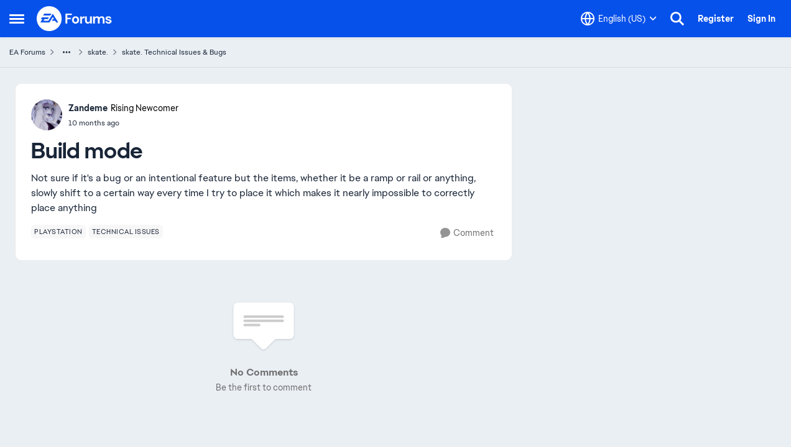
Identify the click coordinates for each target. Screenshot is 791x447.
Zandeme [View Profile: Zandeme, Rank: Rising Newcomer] (88, 108)
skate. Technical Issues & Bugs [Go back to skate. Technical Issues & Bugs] (174, 52)
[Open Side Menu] (16, 18)
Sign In (761, 18)
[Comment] (467, 233)
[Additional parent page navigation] (66, 52)
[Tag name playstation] (58, 231)
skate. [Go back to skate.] (98, 52)
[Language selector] (618, 18)
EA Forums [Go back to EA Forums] (27, 52)
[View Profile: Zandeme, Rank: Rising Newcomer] (46, 114)
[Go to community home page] (75, 18)
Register (716, 18)
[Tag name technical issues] (126, 231)
